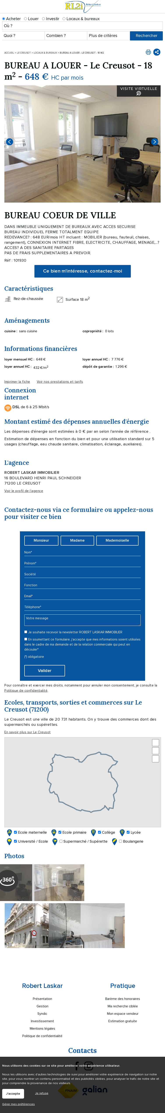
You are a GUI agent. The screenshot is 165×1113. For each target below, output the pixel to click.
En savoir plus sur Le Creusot (27, 732)
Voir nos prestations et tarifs (60, 382)
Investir (50, 18)
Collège (102, 832)
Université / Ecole (27, 841)
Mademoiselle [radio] (117, 540)
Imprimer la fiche (17, 382)
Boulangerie (127, 841)
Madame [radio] (77, 540)
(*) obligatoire (34, 657)
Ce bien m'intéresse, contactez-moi (82, 271)
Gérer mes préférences (18, 1104)
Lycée (129, 832)
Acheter (11, 18)
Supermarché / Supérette (79, 841)
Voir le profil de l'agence (23, 491)
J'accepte (13, 1093)
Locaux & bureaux (81, 18)
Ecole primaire (68, 832)
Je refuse (41, 1093)
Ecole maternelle (26, 832)
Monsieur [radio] (41, 540)
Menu (159, 10)
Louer (31, 18)
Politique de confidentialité (25, 691)
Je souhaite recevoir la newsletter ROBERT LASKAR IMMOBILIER (75, 632)
